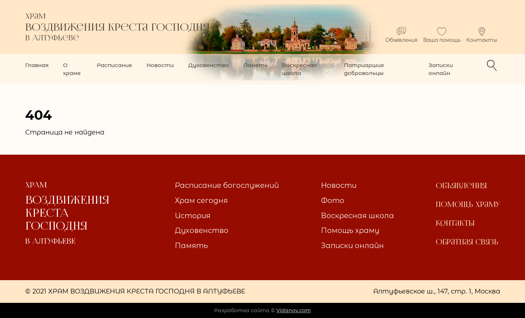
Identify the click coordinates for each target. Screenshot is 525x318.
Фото (332, 200)
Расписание (114, 65)
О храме (72, 69)
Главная (37, 65)
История (193, 215)
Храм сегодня (201, 200)
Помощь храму (350, 230)
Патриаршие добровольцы (364, 69)
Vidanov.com (293, 310)
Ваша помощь (442, 35)
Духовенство (208, 65)
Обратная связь (467, 242)
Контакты (481, 35)
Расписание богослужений (227, 185)
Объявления (401, 35)
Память (255, 65)
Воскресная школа (299, 69)
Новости (160, 65)
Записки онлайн (441, 69)
